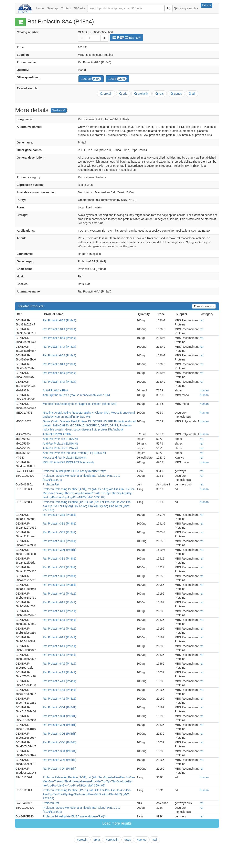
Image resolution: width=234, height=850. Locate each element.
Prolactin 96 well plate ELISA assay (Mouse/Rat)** (74, 471)
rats (160, 93)
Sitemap (52, 8)
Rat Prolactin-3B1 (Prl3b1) (59, 514)
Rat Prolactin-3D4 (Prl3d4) (59, 742)
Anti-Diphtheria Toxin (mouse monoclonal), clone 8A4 (76, 395)
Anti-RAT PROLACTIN (57, 434)
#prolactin (112, 839)
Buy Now (127, 37)
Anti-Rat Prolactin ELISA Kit (60, 438)
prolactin (141, 93)
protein (106, 93)
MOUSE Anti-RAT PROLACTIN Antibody (68, 462)
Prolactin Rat (51, 484)
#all (154, 839)
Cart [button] (80, 8)
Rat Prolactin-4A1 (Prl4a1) (59, 672)
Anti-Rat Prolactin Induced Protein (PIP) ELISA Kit (74, 453)
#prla (97, 839)
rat (201, 320)
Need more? (58, 110)
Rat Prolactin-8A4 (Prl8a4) (59, 320)
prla (123, 93)
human (204, 390)
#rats (128, 839)
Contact (66, 8)
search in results (203, 306)
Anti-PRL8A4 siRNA (55, 390)
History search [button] (186, 8)
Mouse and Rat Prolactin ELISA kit (64, 457)
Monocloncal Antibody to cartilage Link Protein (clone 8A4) (80, 403)
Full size (206, 5)
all (192, 93)
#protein (82, 839)
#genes (141, 839)
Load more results (117, 823)
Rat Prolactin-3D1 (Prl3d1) (59, 549)
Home (40, 8)
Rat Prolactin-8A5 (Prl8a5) (59, 663)
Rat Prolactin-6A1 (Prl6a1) (59, 593)
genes (176, 93)
